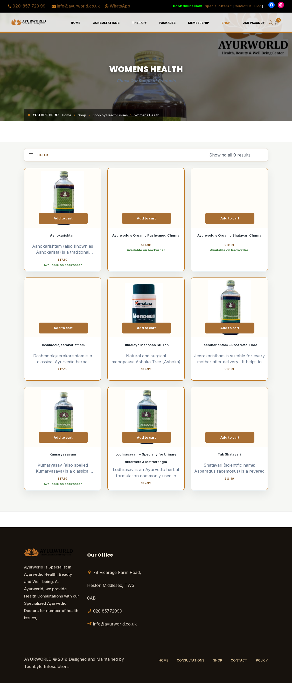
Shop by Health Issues (110, 115)
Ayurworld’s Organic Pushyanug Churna (145, 235)
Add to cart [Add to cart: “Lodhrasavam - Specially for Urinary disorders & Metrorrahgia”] (146, 437)
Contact (239, 660)
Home (66, 115)
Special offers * (218, 6)
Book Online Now (187, 6)
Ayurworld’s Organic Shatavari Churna (229, 235)
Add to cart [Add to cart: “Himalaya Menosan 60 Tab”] (146, 328)
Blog (257, 6)
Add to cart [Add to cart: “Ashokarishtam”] (63, 218)
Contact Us (243, 6)
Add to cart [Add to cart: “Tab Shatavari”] (229, 437)
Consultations (190, 660)
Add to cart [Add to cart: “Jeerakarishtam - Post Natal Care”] (229, 328)
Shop (82, 115)
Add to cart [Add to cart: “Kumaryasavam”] (63, 437)
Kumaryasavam (63, 454)
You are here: (46, 115)
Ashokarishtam (62, 235)
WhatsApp (120, 6)
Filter (38, 155)
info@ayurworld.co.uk (78, 6)
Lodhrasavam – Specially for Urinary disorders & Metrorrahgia (145, 458)
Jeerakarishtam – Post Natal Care (229, 345)
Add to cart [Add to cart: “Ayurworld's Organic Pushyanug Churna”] (146, 218)
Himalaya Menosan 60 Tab (146, 345)
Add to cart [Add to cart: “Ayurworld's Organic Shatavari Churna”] (229, 218)
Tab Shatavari (229, 454)
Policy (262, 660)
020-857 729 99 (28, 6)
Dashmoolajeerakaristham (62, 345)
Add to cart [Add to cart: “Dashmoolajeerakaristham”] (63, 328)
